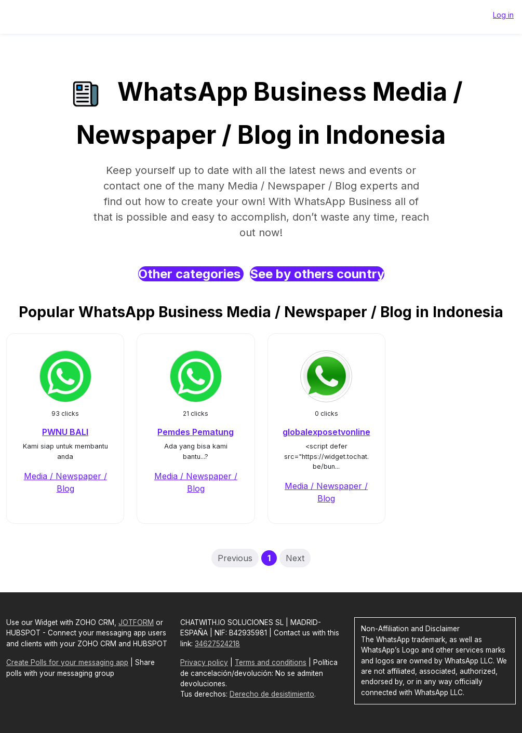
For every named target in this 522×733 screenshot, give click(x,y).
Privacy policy (204, 662)
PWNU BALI (65, 432)
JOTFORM (136, 622)
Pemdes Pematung (195, 432)
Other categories (191, 273)
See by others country (317, 273)
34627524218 (217, 644)
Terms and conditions (270, 662)
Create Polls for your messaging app (67, 662)
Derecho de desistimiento (272, 694)
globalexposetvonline (326, 432)
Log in (503, 14)
